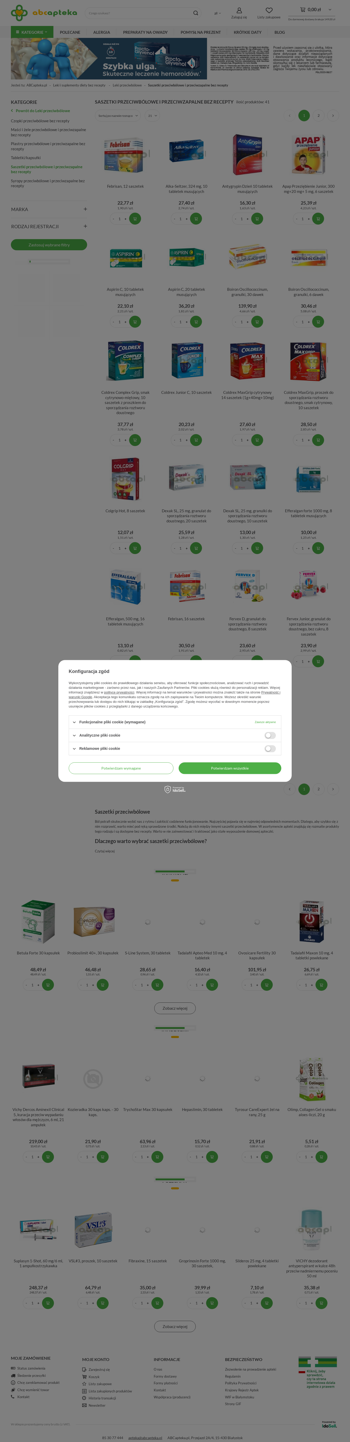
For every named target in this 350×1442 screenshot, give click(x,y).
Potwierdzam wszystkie (230, 768)
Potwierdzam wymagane (121, 768)
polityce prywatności (119, 692)
